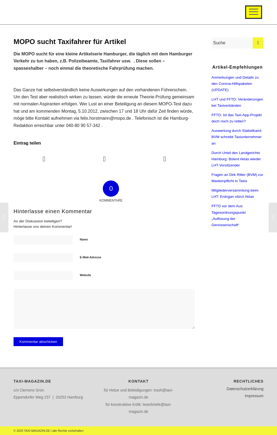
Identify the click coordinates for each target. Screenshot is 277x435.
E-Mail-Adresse (90, 257)
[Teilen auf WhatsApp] (165, 159)
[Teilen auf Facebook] (44, 159)
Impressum (254, 396)
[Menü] (253, 12)
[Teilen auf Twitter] (104, 159)
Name (84, 239)
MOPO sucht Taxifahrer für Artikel (70, 42)
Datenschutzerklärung (245, 389)
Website (85, 275)
